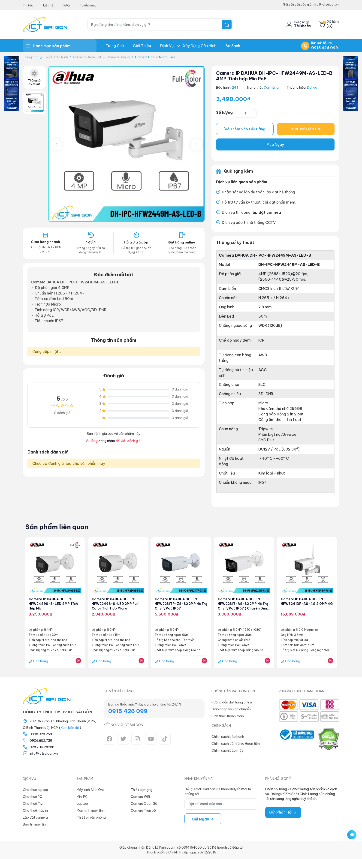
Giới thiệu (142, 45)
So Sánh (233, 45)
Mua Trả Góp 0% (306, 129)
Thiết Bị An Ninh (56, 57)
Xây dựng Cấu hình (199, 45)
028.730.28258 (42, 747)
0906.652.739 (41, 741)
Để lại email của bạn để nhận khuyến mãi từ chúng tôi (217, 791)
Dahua (312, 87)
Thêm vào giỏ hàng (244, 129)
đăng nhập (106, 441)
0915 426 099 (324, 47)
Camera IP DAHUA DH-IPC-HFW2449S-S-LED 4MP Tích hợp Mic (53, 604)
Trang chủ (115, 45)
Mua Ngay (275, 144)
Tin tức (28, 5)
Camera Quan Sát (87, 57)
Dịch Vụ (167, 45)
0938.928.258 (41, 734)
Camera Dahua (118, 57)
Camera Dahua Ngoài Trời (155, 57)
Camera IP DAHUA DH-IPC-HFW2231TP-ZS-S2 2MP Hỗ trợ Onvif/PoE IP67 (178, 604)
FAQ (66, 5)
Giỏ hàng (333, 21)
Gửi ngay (203, 819)
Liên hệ (48, 5)
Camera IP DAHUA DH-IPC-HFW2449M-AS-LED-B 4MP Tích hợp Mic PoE (275, 75)
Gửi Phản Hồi (283, 812)
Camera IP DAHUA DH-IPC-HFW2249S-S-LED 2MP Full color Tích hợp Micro (115, 604)
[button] (196, 144)
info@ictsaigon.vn (44, 753)
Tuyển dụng (88, 5)
